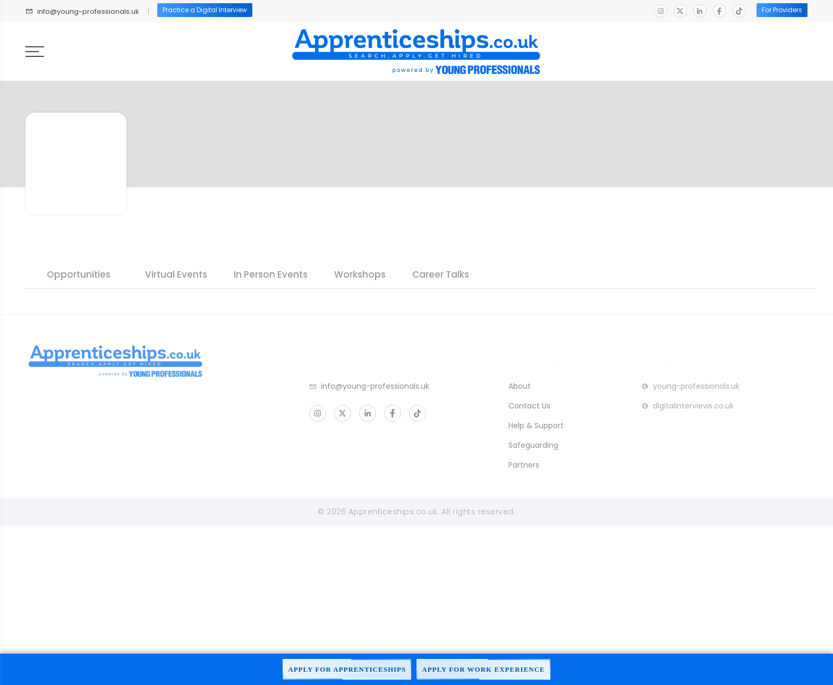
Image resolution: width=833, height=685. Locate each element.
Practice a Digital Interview (205, 9)
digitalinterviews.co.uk (687, 405)
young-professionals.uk (690, 386)
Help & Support (536, 425)
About (519, 386)
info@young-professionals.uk (88, 11)
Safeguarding (533, 445)
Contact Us (529, 405)
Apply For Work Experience (483, 669)
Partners (523, 465)
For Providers (782, 9)
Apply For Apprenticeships (347, 669)
